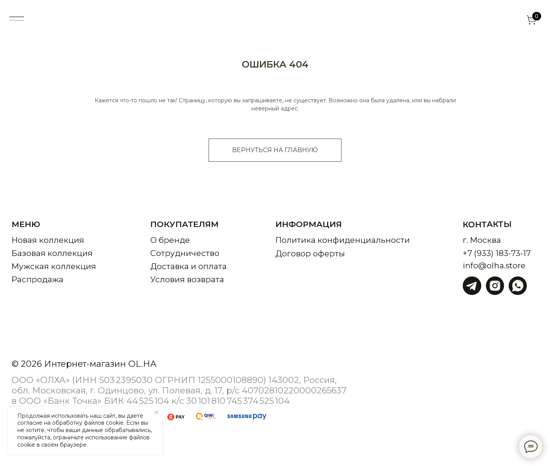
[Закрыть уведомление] (156, 412)
